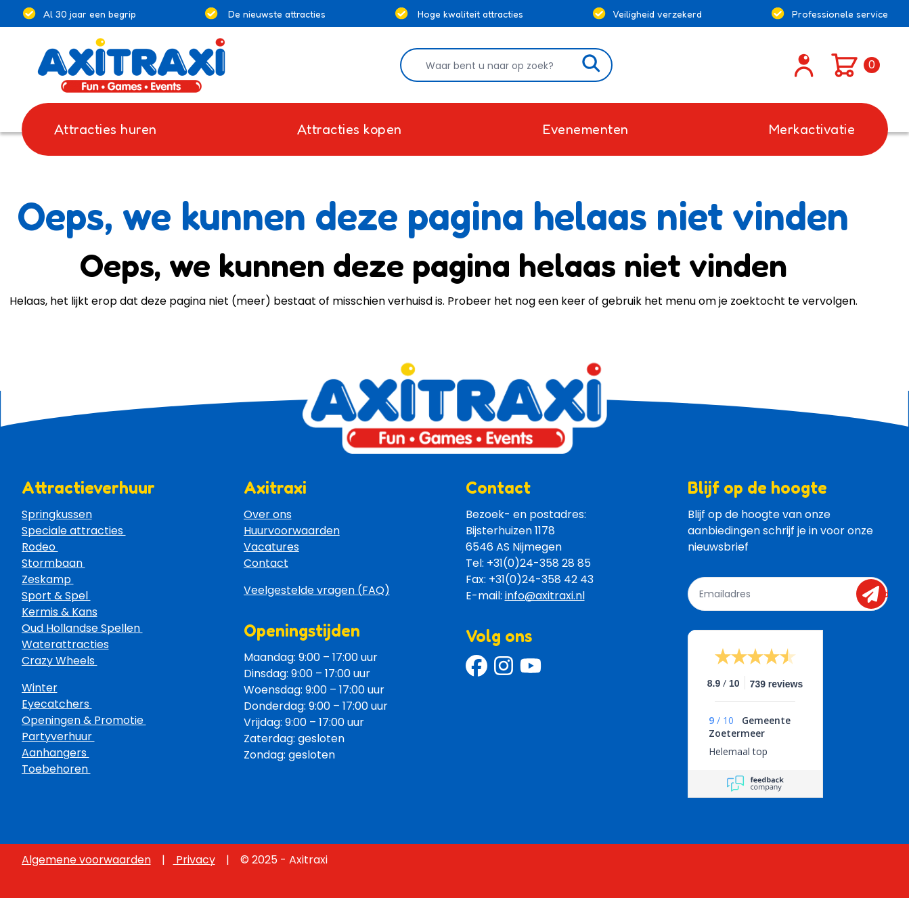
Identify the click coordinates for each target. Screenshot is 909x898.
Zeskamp (48, 579)
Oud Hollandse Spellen (82, 628)
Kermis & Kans (59, 612)
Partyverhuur (58, 736)
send (875, 594)
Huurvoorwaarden (292, 530)
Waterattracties (65, 644)
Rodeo (40, 547)
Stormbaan (53, 563)
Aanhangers (55, 753)
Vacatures (271, 547)
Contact (266, 563)
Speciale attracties (74, 530)
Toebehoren (56, 769)
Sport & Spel (56, 595)
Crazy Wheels (59, 660)
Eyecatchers (57, 704)
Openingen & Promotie (84, 720)
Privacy (194, 860)
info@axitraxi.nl (545, 595)
